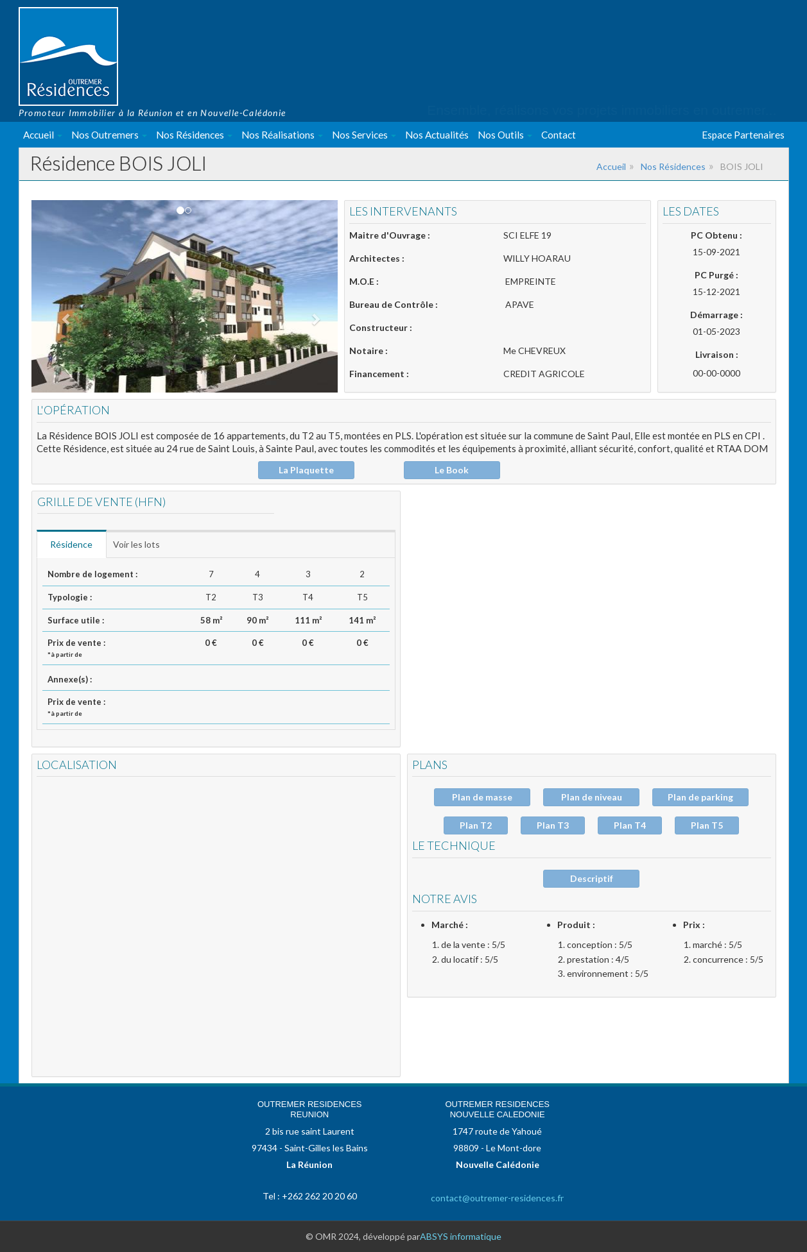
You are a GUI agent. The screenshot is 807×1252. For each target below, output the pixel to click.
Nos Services (364, 134)
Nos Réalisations (282, 134)
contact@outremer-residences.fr (497, 1197)
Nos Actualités (437, 134)
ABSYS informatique (460, 1236)
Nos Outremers (109, 134)
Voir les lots (142, 544)
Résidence (74, 544)
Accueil (42, 134)
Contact (558, 134)
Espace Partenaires (743, 134)
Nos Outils (505, 134)
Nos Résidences (194, 134)
